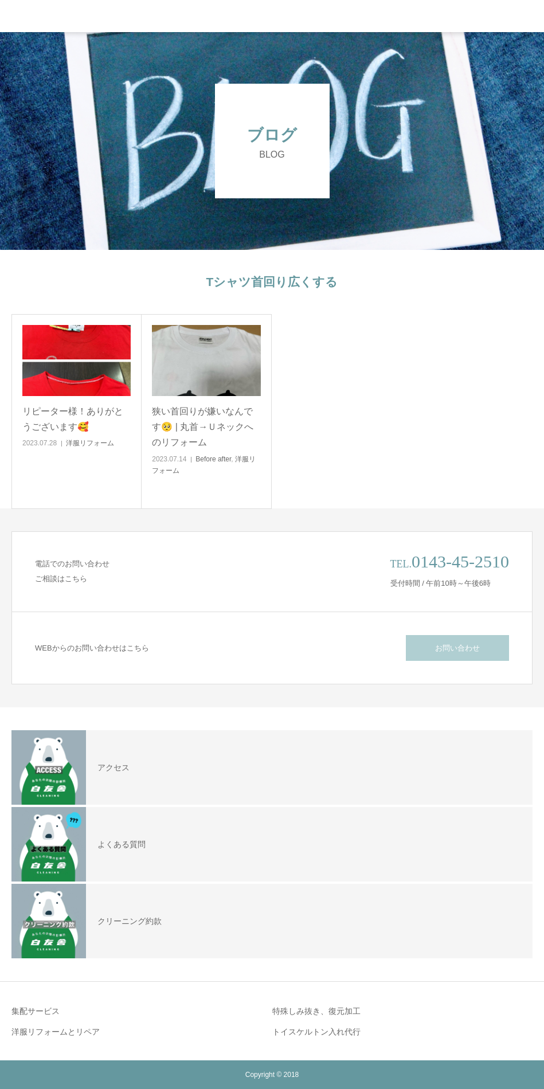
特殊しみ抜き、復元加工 (316, 1011)
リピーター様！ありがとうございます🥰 (72, 419)
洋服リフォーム (90, 443)
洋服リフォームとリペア (55, 1031)
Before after (213, 459)
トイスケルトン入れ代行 (316, 1031)
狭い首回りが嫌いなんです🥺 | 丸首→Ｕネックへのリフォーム (202, 426)
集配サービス (35, 1011)
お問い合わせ (457, 648)
